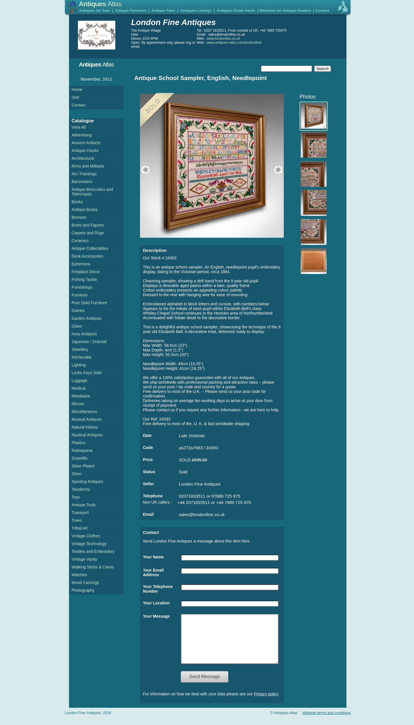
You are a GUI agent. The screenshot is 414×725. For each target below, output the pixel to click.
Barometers (82, 181)
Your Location (156, 603)
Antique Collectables (90, 248)
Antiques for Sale (94, 10)
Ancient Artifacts (86, 142)
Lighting (79, 365)
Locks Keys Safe (86, 372)
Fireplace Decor (86, 271)
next (279, 170)
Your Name (153, 557)
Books (77, 201)
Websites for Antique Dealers (285, 10)
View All (79, 127)
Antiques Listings (196, 10)
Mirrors (78, 403)
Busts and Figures (88, 225)
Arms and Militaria (88, 166)
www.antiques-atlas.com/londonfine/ (234, 43)
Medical (78, 388)
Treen (77, 520)
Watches (79, 574)
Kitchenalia (81, 357)
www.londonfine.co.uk (223, 39)
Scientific (80, 458)
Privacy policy (266, 702)
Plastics (78, 442)
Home (77, 89)
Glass (77, 326)
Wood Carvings (85, 582)
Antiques (100, 4)
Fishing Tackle (84, 279)
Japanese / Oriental (89, 341)
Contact (322, 10)
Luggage (79, 380)
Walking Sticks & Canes (93, 567)
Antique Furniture (130, 10)
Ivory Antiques (84, 334)
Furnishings (82, 287)
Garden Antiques (86, 318)
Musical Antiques (87, 419)
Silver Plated (83, 466)
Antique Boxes (84, 209)
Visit (75, 97)
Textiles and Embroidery (93, 551)
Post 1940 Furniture (89, 302)
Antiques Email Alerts (236, 10)
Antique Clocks (85, 150)
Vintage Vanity (84, 559)
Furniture (80, 295)
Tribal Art (80, 528)
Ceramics (80, 240)
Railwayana (82, 450)
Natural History (85, 427)
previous (145, 170)
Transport (80, 512)
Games (78, 310)
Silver (77, 473)
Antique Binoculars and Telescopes (92, 191)
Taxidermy (81, 489)
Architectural (83, 158)
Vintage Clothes (86, 536)
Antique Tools (84, 505)
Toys (76, 497)
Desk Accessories (87, 256)
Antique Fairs (163, 10)
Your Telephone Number (158, 588)
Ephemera (81, 264)
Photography (83, 590)
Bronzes (79, 217)
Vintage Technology (89, 543)
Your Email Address (153, 572)
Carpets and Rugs (88, 233)
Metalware (81, 396)
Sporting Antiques (87, 481)
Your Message (156, 616)
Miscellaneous (84, 411)
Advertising (81, 135)
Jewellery (80, 349)
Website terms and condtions (327, 721)
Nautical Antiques (87, 435)
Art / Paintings (84, 174)
